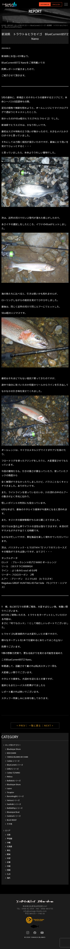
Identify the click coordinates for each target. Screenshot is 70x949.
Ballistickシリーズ (14, 780)
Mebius (9, 776)
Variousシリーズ (13, 800)
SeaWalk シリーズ (14, 804)
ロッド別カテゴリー (22, 25)
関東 (8, 854)
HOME (3, 25)
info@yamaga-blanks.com (34, 911)
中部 (8, 858)
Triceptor (10, 792)
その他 (9, 824)
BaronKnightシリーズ (15, 796)
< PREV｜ (23, 725)
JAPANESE (44, 4)
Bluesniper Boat (13, 812)
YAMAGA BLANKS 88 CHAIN (17, 757)
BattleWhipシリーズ (15, 808)
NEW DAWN (11, 753)
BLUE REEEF (12, 820)
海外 (8, 878)
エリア (7, 830)
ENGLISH (56, 4)
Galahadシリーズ (14, 816)
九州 (8, 874)
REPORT (10, 25)
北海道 (9, 846)
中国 (8, 866)
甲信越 (9, 838)
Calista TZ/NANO (13, 772)
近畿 (8, 862)
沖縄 (8, 842)
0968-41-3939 (28, 908)
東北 (8, 850)
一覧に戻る (35, 725)
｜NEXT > (47, 725)
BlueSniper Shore (13, 749)
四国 (8, 870)
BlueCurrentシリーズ (38, 25)
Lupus (9, 788)
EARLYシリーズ (13, 769)
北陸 (8, 834)
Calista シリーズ (13, 761)
